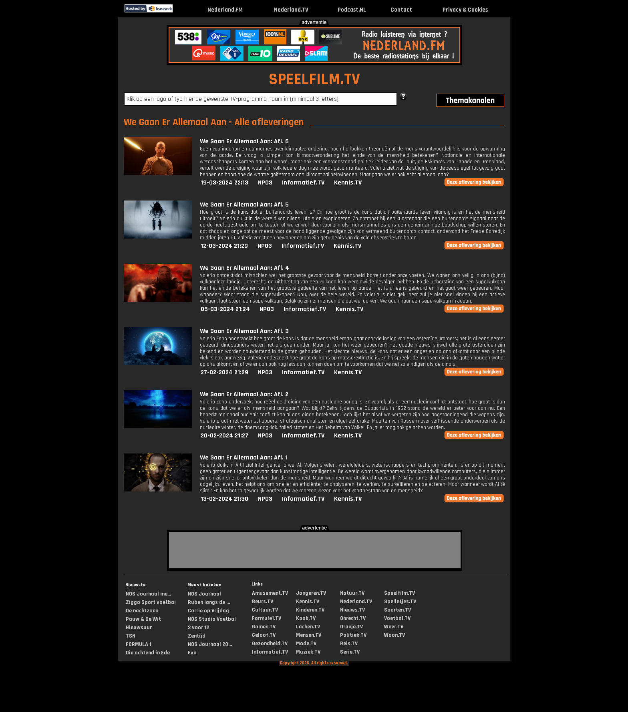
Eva (192, 652)
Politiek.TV (353, 635)
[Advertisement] (55, 143)
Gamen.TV (264, 626)
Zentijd (196, 636)
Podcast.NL (352, 10)
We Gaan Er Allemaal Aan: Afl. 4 (244, 268)
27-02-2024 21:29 (224, 372)
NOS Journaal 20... (210, 644)
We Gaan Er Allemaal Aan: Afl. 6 (244, 141)
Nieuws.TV (352, 610)
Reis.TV (349, 643)
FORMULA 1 (138, 644)
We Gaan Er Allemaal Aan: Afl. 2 (244, 394)
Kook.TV (306, 618)
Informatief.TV (303, 183)
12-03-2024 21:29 (224, 246)
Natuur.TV (352, 593)
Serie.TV (350, 652)
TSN (130, 636)
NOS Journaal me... (148, 594)
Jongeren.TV (311, 593)
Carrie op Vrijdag (208, 610)
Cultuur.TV (265, 610)
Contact (401, 10)
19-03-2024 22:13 (224, 183)
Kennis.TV (348, 183)
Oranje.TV (351, 626)
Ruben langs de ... (209, 602)
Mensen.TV (308, 635)
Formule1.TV (266, 618)
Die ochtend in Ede (148, 652)
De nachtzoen (142, 610)
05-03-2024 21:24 (225, 309)
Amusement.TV (270, 593)
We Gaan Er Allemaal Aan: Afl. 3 (244, 331)
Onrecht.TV (353, 618)
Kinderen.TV (310, 610)
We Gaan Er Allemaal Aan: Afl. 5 (244, 205)
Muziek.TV (308, 652)
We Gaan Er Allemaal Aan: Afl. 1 (244, 457)
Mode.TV (306, 643)
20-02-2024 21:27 (224, 435)
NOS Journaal (204, 594)
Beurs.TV (262, 601)
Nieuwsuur (139, 627)
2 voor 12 (198, 627)
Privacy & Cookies (465, 10)
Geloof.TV (264, 635)
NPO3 (265, 183)
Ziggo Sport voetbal (151, 602)
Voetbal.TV (397, 618)
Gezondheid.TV (270, 643)
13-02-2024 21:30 (224, 499)
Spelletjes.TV (400, 601)
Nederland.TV (291, 10)
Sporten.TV (397, 610)
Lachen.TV (308, 626)
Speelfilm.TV (399, 593)
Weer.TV (393, 626)
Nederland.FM (225, 10)
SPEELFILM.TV (314, 79)
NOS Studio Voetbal (212, 619)
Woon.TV (394, 635)
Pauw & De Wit (143, 619)
